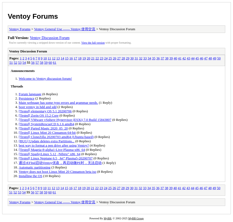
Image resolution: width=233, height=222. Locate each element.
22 (97, 58)
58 (41, 62)
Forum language (30, 94)
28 (123, 58)
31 (136, 58)
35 (153, 58)
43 (188, 58)
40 (175, 58)
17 (75, 58)
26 (114, 58)
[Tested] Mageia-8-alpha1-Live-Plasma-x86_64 (52, 150)
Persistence (26, 98)
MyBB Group (135, 218)
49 (214, 58)
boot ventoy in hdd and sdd (37, 107)
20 (88, 58)
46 (201, 58)
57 (37, 62)
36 (158, 58)
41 (179, 58)
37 (162, 58)
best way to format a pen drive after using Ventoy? (54, 145)
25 (110, 58)
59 (46, 62)
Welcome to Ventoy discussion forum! (45, 78)
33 (145, 58)
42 (184, 58)
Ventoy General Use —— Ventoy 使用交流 (64, 29)
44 (192, 58)
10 (45, 58)
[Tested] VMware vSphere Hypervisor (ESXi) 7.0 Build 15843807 (65, 120)
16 (71, 58)
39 (171, 58)
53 (20, 62)
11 (49, 58)
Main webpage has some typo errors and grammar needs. (58, 103)
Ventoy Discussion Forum (50, 38)
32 (140, 58)
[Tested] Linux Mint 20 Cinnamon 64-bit (47, 133)
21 (92, 58)
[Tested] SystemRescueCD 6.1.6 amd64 (46, 124)
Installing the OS (30, 176)
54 (24, 62)
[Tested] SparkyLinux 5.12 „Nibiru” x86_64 (50, 154)
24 (106, 58)
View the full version (93, 42)
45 (197, 58)
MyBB (107, 218)
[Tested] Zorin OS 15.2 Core (39, 115)
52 (15, 62)
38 (167, 58)
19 (84, 58)
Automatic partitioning (35, 167)
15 (66, 58)
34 (149, 58)
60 (50, 62)
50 (219, 58)
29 (127, 58)
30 (132, 58)
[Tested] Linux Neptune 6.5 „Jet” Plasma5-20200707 (56, 158)
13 (58, 58)
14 (62, 58)
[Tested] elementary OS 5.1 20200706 (45, 111)
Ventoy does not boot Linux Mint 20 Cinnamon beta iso (57, 172)
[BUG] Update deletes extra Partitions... (46, 141)
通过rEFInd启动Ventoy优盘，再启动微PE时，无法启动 (60, 163)
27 (119, 58)
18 (80, 58)
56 (33, 62)
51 (11, 62)
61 (54, 62)
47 (206, 58)
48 (210, 58)
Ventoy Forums (33, 16)
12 (53, 58)
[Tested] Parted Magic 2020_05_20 (43, 128)
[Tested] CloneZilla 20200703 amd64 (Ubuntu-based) (56, 137)
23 (101, 58)
